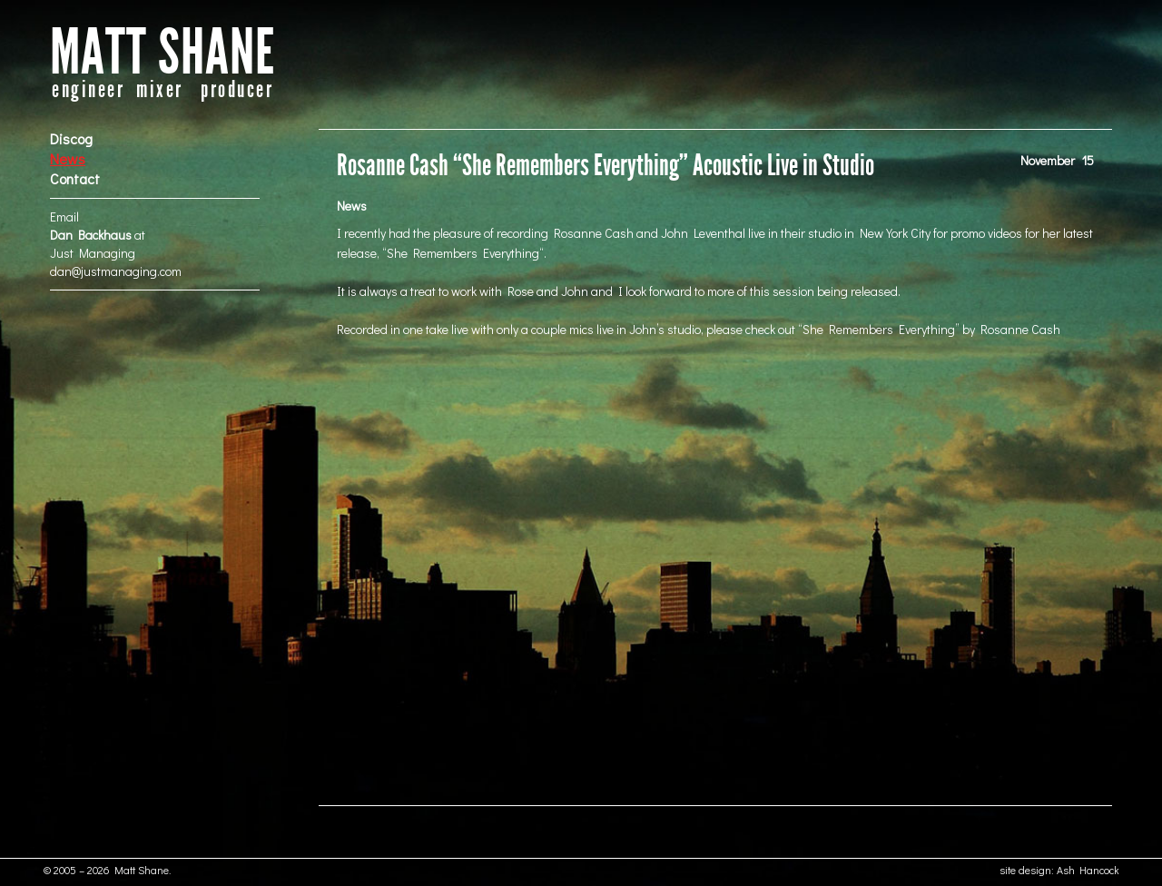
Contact (75, 178)
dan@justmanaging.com (116, 271)
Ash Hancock (1088, 869)
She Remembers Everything (463, 252)
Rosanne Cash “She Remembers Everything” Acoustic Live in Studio (605, 165)
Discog (71, 138)
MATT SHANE (162, 53)
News (67, 158)
